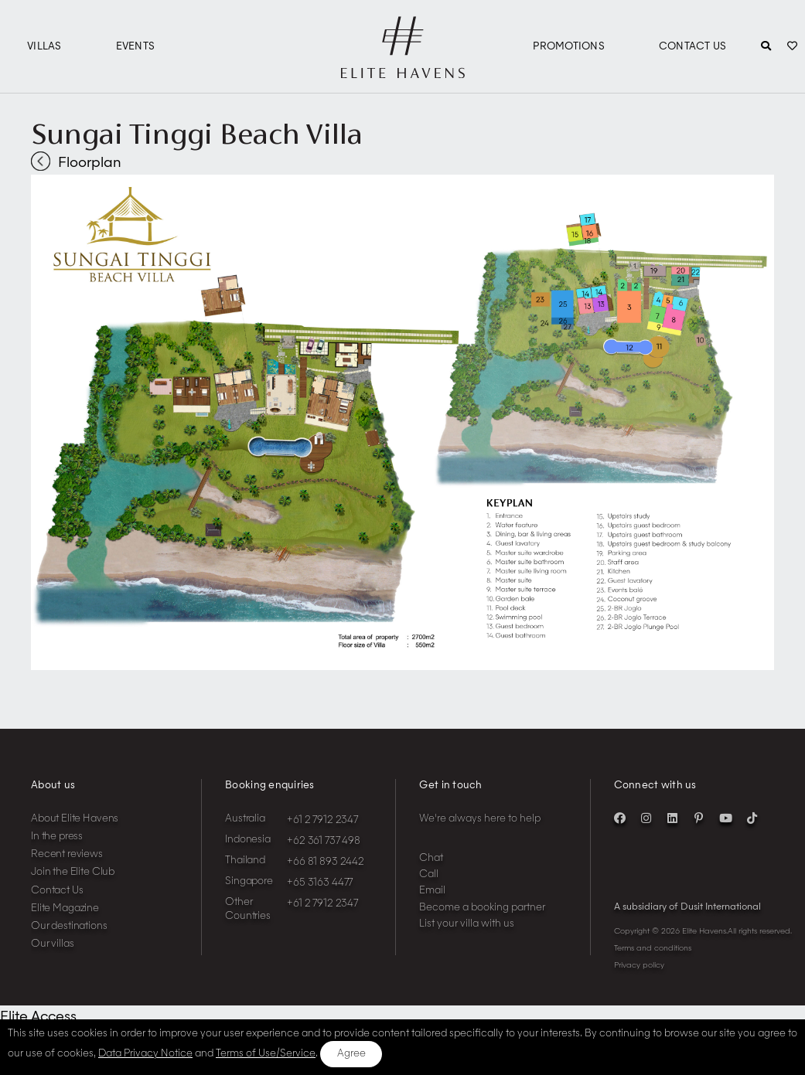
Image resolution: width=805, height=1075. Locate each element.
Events (135, 47)
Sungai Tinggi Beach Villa (197, 134)
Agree (351, 1054)
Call (428, 874)
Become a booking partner (482, 908)
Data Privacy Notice (145, 1054)
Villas (44, 47)
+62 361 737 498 (323, 841)
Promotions (569, 47)
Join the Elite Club (72, 872)
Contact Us (693, 47)
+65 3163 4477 (320, 883)
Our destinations (69, 926)
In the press (57, 837)
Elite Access (38, 1017)
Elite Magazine (65, 908)
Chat (431, 858)
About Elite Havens (74, 819)
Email (432, 891)
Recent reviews (67, 854)
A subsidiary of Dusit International (687, 907)
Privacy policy (639, 965)
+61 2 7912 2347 (322, 820)
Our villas (52, 944)
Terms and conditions (652, 948)
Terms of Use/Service (266, 1054)
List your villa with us (466, 924)
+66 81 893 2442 (325, 862)
